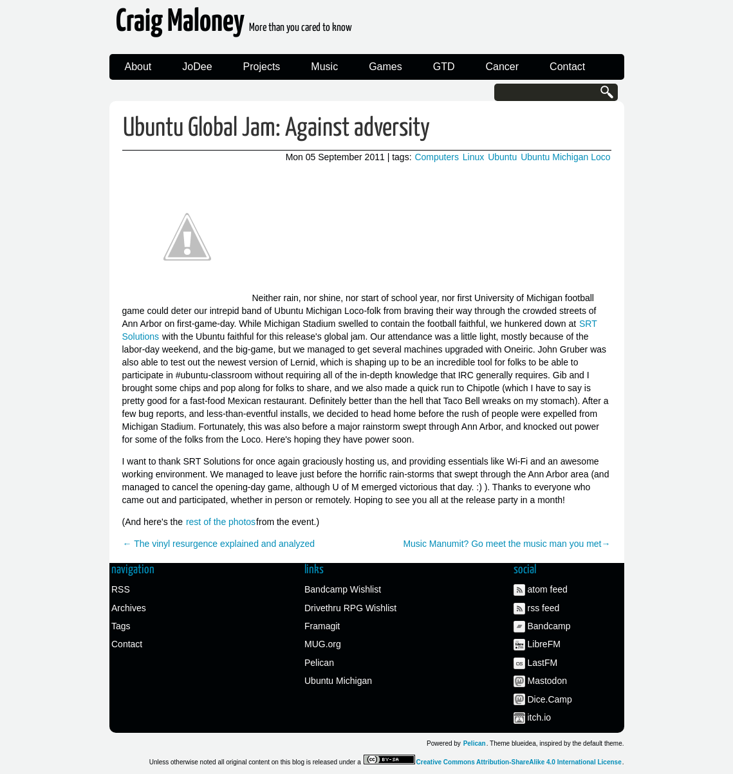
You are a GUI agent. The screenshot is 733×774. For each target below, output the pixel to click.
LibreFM (544, 644)
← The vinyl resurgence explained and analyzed (219, 544)
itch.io (540, 717)
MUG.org (322, 644)
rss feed (544, 608)
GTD (444, 66)
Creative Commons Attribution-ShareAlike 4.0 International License (519, 762)
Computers (436, 157)
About (138, 66)
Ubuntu (502, 157)
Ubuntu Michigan (338, 681)
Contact (567, 66)
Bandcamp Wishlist (342, 589)
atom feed (548, 589)
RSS (120, 589)
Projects (262, 66)
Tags (121, 626)
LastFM (543, 663)
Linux (473, 157)
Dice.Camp (550, 699)
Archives (128, 608)
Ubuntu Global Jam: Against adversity (276, 128)
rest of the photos (220, 522)
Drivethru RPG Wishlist (350, 608)
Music (324, 66)
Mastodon (547, 681)
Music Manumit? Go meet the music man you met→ (506, 544)
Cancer (502, 66)
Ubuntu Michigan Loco (565, 157)
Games (385, 66)
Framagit (322, 626)
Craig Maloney (234, 25)
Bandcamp (549, 626)
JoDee (197, 66)
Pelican (319, 663)
